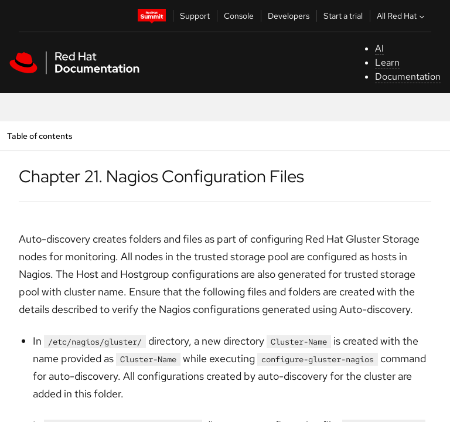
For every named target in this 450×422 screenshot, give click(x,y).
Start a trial (343, 16)
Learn (387, 62)
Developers (288, 16)
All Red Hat (402, 16)
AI (379, 48)
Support (195, 16)
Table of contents (39, 135)
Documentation (408, 76)
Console (239, 16)
